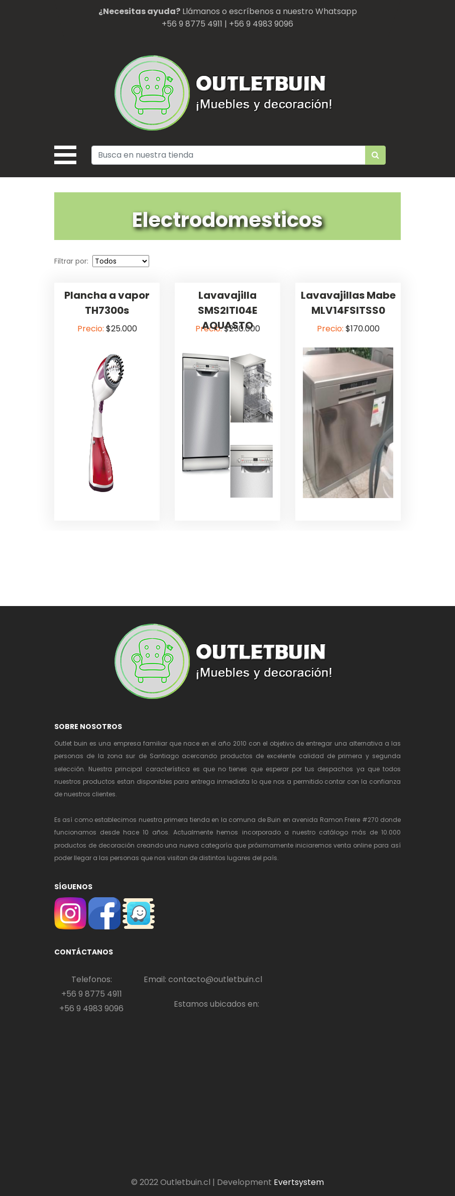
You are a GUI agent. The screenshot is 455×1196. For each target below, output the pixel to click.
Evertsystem (299, 1182)
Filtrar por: (72, 261)
